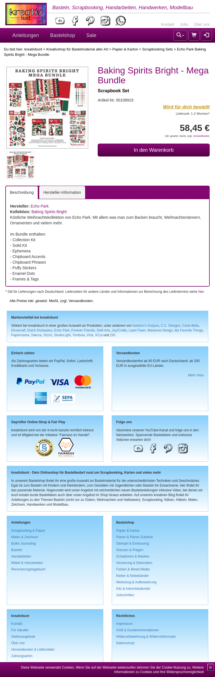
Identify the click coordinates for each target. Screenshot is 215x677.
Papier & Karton (125, 49)
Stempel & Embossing (132, 543)
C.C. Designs (170, 326)
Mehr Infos (196, 375)
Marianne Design (160, 330)
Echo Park (40, 206)
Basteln (16, 550)
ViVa (90, 335)
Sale (91, 35)
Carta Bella (190, 326)
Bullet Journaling (23, 543)
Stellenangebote (23, 637)
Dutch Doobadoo (39, 330)
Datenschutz (125, 643)
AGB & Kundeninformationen (137, 630)
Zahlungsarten (21, 656)
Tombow (79, 335)
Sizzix (47, 335)
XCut (98, 335)
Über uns (202, 24)
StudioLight (62, 335)
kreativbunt (33, 49)
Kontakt (167, 24)
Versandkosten (201, 136)
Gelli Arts (103, 330)
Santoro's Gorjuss (146, 326)
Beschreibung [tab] (22, 192)
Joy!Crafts (119, 330)
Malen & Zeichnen (24, 537)
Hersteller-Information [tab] (62, 192)
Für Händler (20, 630)
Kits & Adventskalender (133, 589)
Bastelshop (62, 35)
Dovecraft (18, 330)
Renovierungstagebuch (28, 569)
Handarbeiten (21, 556)
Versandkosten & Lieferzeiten (33, 649)
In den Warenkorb (154, 150)
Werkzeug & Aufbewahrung (136, 582)
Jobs (184, 24)
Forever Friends (83, 330)
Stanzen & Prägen (129, 550)
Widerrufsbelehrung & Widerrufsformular (146, 637)
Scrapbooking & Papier (28, 531)
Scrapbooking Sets (157, 49)
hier (201, 292)
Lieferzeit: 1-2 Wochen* (193, 113)
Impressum (124, 624)
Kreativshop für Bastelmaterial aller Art (77, 49)
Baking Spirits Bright (49, 211)
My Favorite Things (189, 330)
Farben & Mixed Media (133, 569)
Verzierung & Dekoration (134, 563)
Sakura (36, 335)
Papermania (20, 335)
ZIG (112, 335)
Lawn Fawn (137, 330)
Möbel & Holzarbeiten (27, 563)
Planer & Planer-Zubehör (134, 537)
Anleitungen (25, 35)
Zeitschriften (125, 595)
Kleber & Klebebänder (132, 576)
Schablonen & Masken (132, 556)
